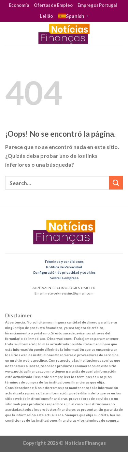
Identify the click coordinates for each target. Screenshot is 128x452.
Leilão (46, 16)
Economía (19, 5)
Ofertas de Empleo (53, 5)
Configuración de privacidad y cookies (64, 272)
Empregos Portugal (97, 5)
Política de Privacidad (64, 267)
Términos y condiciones (64, 261)
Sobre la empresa (64, 278)
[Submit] (116, 182)
